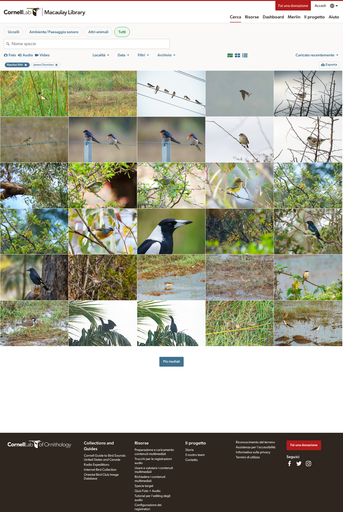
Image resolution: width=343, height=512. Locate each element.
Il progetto (314, 17)
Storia (189, 450)
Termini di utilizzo (248, 457)
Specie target (144, 486)
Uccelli (13, 32)
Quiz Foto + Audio (148, 491)
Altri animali (98, 32)
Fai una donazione (293, 6)
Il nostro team (195, 455)
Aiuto (334, 17)
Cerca (235, 17)
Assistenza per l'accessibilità (255, 447)
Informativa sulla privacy (253, 452)
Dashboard (273, 17)
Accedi (320, 6)
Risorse (252, 17)
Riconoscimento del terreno (255, 442)
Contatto (191, 460)
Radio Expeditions (96, 464)
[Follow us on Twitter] (299, 463)
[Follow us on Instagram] (308, 463)
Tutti (122, 32)
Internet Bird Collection (100, 469)
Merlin (294, 17)
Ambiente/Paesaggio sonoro (53, 32)
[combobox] (90, 44)
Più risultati (171, 361)
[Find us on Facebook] (289, 463)
